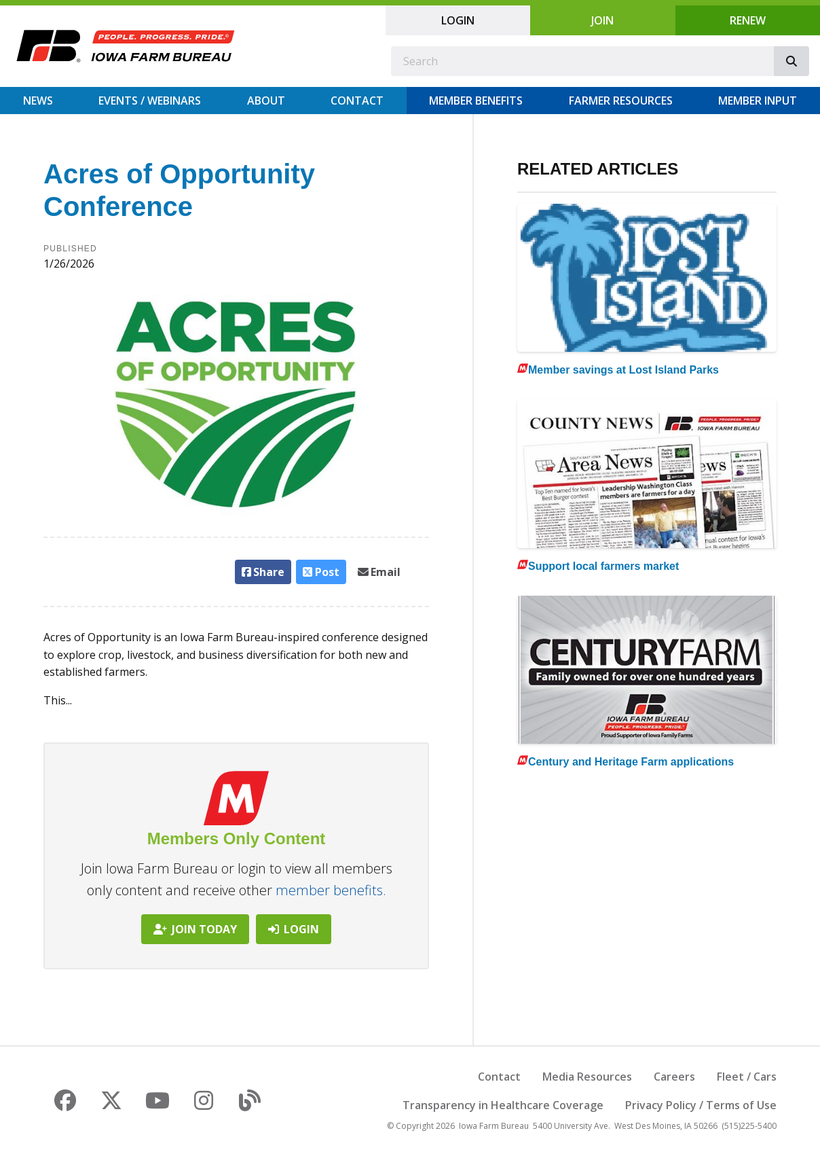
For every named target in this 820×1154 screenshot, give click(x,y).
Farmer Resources (621, 100)
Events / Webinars (149, 100)
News (38, 100)
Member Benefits (476, 100)
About (266, 100)
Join (602, 20)
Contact (357, 100)
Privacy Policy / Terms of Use (701, 1105)
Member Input (757, 100)
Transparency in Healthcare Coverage (503, 1105)
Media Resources (587, 1076)
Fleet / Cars (747, 1076)
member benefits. (331, 890)
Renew (748, 20)
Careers (674, 1076)
